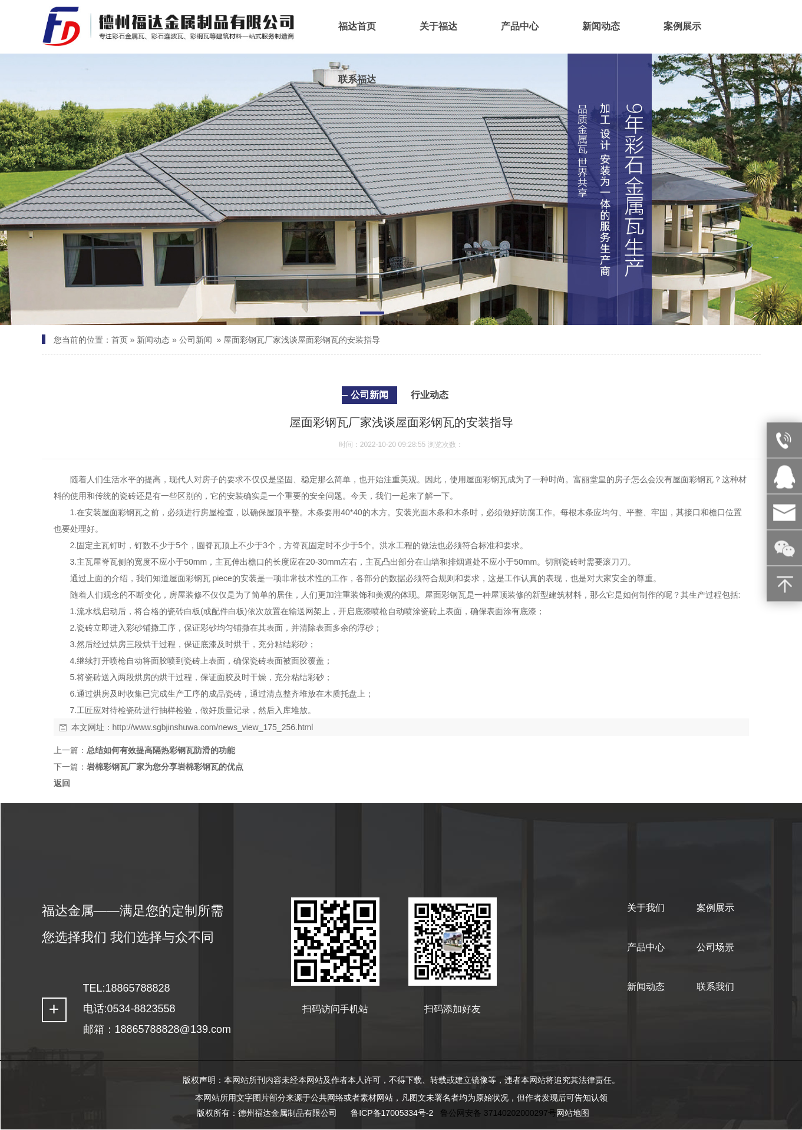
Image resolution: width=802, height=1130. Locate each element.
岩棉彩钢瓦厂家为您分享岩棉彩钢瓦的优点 (165, 766)
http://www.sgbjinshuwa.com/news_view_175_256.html (213, 727)
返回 (62, 783)
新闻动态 (153, 339)
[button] (372, 315)
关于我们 (646, 908)
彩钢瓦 (495, 479)
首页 (119, 339)
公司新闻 (195, 339)
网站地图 (572, 1113)
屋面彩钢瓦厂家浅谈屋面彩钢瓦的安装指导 (301, 339)
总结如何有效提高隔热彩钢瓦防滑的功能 (161, 750)
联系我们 (715, 987)
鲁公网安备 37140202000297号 (498, 1113)
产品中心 (646, 947)
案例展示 (715, 908)
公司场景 (715, 947)
